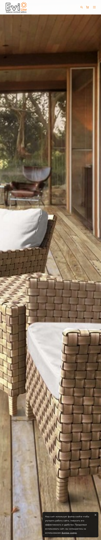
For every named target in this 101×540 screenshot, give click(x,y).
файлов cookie (69, 532)
